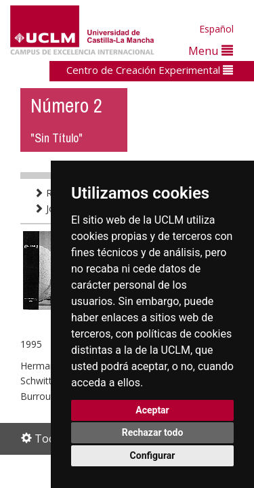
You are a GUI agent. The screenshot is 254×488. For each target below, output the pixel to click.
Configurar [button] (152, 455)
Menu (210, 50)
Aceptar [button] (152, 410)
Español (216, 28)
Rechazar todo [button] (153, 432)
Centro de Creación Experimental (149, 70)
